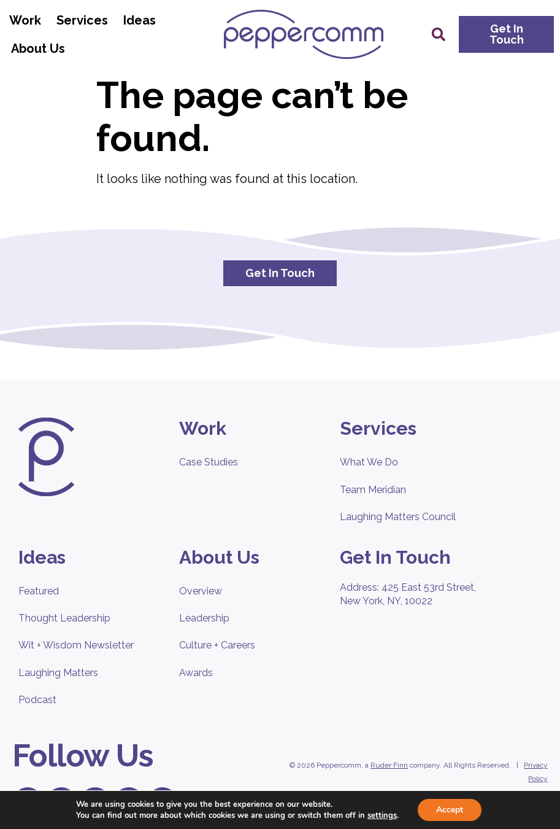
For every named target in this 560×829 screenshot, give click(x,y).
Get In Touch (395, 557)
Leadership (204, 618)
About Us (41, 48)
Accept (449, 809)
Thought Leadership (64, 618)
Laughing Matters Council (398, 517)
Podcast (37, 700)
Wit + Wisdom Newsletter (76, 645)
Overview (200, 591)
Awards (196, 673)
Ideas (142, 20)
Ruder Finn (389, 765)
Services (85, 20)
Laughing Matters (58, 673)
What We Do (369, 462)
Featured (38, 591)
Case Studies (208, 462)
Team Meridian (373, 490)
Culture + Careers (217, 645)
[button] (438, 34)
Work (28, 20)
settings (382, 815)
